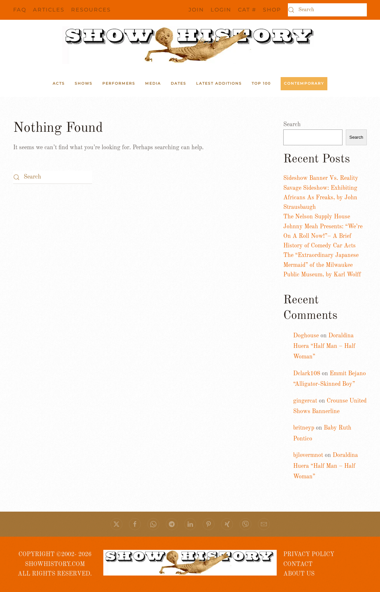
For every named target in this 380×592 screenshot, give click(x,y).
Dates (178, 83)
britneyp (303, 428)
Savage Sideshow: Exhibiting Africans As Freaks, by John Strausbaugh (320, 198)
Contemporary (304, 83)
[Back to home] (190, 45)
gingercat (305, 401)
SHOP (272, 10)
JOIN (196, 10)
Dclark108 (306, 374)
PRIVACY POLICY (308, 554)
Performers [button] (118, 83)
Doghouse (306, 336)
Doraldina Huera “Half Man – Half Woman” (324, 346)
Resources (91, 10)
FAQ (19, 10)
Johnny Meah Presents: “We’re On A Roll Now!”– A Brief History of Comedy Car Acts (323, 236)
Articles (48, 10)
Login (221, 10)
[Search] (327, 9)
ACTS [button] (59, 83)
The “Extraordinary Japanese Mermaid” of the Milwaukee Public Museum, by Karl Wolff (322, 265)
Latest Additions (219, 83)
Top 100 (261, 83)
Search (292, 124)
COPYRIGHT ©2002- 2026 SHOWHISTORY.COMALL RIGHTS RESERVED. (55, 564)
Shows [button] (83, 83)
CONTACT (298, 564)
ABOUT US (299, 574)
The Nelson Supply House (316, 217)
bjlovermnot (308, 455)
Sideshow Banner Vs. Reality (320, 178)
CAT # (247, 10)
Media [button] (153, 83)
